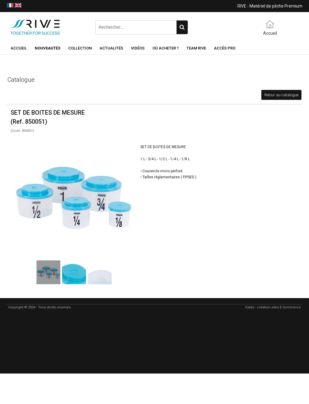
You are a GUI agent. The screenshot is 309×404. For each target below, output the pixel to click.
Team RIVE (196, 48)
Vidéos (138, 48)
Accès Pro (224, 48)
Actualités (111, 48)
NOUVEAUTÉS (47, 48)
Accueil (19, 48)
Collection (80, 48)
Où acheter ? (165, 48)
